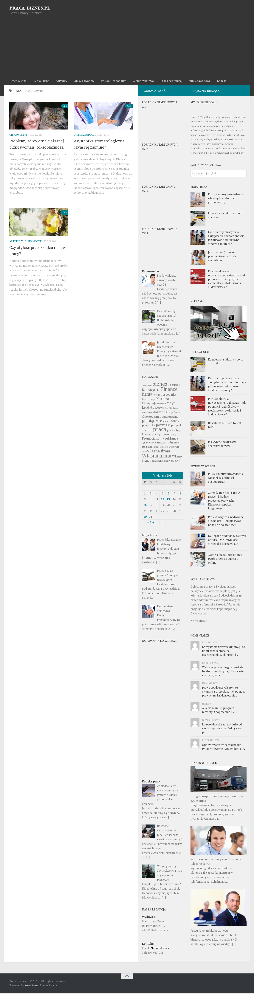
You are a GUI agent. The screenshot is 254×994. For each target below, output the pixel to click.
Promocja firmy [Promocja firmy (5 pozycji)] (153, 439)
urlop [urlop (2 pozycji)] (144, 452)
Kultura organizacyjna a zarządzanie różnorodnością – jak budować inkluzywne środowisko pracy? (227, 238)
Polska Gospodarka (109, 81)
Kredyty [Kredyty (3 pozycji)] (159, 408)
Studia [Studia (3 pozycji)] (145, 447)
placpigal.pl (230, 592)
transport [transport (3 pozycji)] (174, 447)
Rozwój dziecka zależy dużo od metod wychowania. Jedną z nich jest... (222, 729)
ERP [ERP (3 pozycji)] (158, 390)
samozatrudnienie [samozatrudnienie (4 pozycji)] (167, 443)
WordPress (31, 986)
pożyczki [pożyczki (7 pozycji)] (163, 425)
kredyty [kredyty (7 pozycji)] (148, 408)
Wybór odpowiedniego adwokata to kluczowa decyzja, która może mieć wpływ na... (223, 672)
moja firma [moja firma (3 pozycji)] (174, 413)
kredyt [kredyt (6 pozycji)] (170, 404)
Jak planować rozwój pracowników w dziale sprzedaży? (222, 257)
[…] (219, 819)
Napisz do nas (160, 949)
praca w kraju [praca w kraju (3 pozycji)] (174, 431)
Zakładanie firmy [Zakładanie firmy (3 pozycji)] (160, 461)
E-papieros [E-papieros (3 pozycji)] (174, 385)
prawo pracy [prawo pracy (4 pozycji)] (169, 435)
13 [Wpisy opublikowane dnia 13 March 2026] (168, 500)
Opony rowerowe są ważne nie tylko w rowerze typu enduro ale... (224, 748)
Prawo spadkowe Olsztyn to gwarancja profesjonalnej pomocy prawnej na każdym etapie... (223, 692)
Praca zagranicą (164, 81)
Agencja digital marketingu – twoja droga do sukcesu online (226, 559)
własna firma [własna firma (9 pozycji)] (158, 451)
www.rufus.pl (198, 622)
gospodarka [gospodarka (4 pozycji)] (168, 395)
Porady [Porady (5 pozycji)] (174, 422)
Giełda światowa (137, 81)
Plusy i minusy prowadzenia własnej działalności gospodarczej (226, 199)
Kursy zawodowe (191, 81)
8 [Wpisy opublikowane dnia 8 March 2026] (180, 494)
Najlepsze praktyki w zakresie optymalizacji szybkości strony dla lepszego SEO (227, 541)
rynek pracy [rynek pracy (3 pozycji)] (148, 443)
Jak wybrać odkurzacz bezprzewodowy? (222, 445)
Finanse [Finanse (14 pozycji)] (169, 390)
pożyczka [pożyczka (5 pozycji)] (148, 426)
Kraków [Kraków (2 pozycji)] (160, 404)
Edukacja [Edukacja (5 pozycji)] (148, 390)
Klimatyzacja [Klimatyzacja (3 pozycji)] (149, 404)
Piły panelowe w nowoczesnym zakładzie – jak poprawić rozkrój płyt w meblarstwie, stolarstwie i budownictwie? (227, 280)
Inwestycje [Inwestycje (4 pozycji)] (149, 400)
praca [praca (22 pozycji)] (159, 430)
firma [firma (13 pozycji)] (147, 395)
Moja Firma (40, 81)
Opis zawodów (84, 136)
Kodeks (213, 81)
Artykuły (59, 81)
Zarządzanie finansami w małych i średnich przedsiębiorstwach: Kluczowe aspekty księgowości (224, 501)
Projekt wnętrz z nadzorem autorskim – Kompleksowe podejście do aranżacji (225, 522)
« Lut (150, 523)
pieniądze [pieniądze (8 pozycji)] (150, 421)
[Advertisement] (127, 49)
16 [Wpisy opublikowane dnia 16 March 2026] (144, 506)
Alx (55, 986)
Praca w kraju (18, 81)
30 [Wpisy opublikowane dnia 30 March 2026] (144, 517)
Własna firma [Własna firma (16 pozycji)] (156, 456)
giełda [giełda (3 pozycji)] (156, 395)
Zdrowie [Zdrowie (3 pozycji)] (175, 461)
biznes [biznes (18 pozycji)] (159, 384)
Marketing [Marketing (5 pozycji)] (159, 413)
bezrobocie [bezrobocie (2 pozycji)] (147, 386)
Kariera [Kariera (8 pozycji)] (162, 399)
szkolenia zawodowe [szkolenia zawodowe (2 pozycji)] (158, 447)
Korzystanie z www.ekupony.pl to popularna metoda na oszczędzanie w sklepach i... (223, 652)
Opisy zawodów (80, 81)
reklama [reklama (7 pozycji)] (171, 439)
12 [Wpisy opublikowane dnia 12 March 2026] (162, 500)
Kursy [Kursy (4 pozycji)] (168, 408)
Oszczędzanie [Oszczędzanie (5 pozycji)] (151, 417)
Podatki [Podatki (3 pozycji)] (164, 422)
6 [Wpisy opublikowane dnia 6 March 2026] (168, 494)
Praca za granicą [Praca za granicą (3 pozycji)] (151, 435)
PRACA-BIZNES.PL (29, 8)
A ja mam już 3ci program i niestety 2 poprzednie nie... (219, 711)
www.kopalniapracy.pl (224, 610)
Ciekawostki (18, 136)
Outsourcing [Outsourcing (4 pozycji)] (170, 417)
